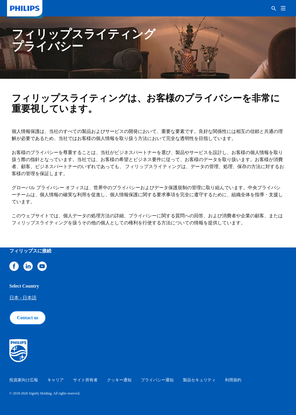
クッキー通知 (119, 380)
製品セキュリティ (199, 380)
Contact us (27, 317)
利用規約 (233, 380)
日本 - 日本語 (23, 297)
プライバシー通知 (157, 380)
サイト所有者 (85, 380)
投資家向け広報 (23, 380)
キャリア (55, 380)
